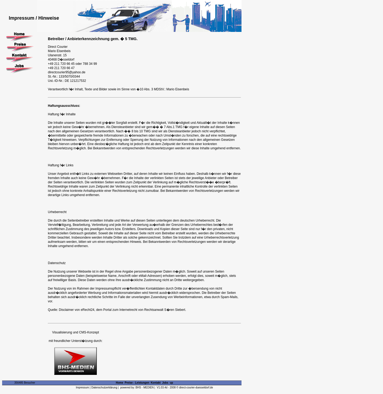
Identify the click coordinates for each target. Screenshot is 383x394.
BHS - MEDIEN (145, 387)
